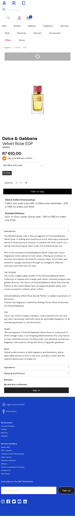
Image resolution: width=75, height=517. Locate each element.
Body (7, 33)
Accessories (55, 33)
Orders (4, 429)
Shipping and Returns (14, 373)
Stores (22, 40)
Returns (4, 433)
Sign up (66, 490)
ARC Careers (6, 450)
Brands (17, 26)
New (4, 26)
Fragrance (48, 26)
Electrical (21, 33)
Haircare (37, 33)
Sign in (36, 390)
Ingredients (9, 367)
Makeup (32, 26)
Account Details (7, 426)
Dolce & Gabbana (19, 138)
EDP (24, 47)
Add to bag (37, 191)
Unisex (17, 47)
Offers (8, 40)
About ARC (5, 447)
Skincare (65, 26)
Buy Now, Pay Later (13, 165)
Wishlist (4, 436)
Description (10, 231)
